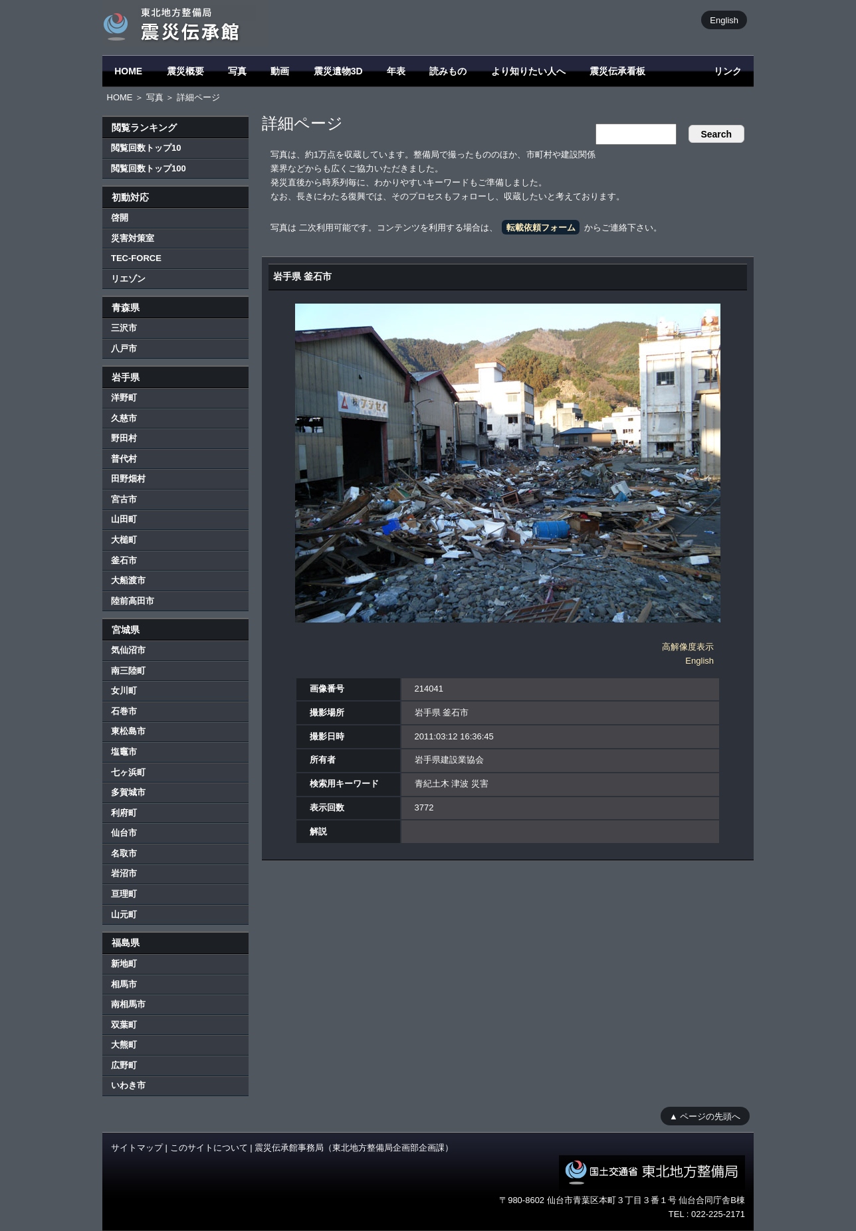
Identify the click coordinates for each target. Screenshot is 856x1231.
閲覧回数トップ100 (148, 168)
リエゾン (128, 279)
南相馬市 (128, 1004)
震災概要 (185, 71)
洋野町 (124, 398)
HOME (128, 71)
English (724, 20)
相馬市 (124, 984)
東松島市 (128, 731)
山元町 (124, 914)
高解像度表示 (688, 647)
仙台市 (124, 833)
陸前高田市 (132, 601)
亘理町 (124, 894)
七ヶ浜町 (128, 772)
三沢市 (124, 328)
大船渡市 (128, 580)
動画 (279, 71)
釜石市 (124, 560)
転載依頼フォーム (541, 228)
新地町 (124, 964)
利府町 (124, 813)
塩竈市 (124, 752)
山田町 (124, 519)
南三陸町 (128, 671)
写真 (237, 71)
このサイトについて (209, 1148)
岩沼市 (124, 873)
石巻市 (124, 711)
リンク (728, 71)
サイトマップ (137, 1148)
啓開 (119, 218)
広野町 (124, 1065)
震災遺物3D (338, 71)
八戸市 (124, 348)
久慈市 (124, 418)
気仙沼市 (128, 650)
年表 (396, 71)
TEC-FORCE (136, 258)
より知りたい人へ (528, 71)
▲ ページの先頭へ (704, 1116)
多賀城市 (128, 792)
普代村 (124, 459)
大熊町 (124, 1045)
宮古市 (124, 499)
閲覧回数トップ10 (146, 148)
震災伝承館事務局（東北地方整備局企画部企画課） (354, 1148)
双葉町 (124, 1025)
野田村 (124, 438)
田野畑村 (128, 479)
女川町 (124, 691)
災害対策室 (132, 238)
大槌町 (124, 540)
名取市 (124, 853)
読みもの (448, 71)
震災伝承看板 (617, 71)
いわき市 (128, 1085)
